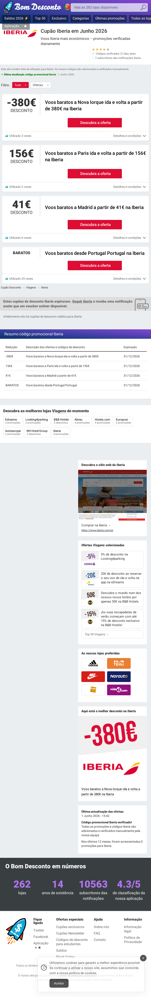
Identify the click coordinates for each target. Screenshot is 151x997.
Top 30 (40, 18)
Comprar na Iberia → (96, 525)
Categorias (81, 18)
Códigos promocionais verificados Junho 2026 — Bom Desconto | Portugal (41, 8)
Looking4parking (37, 421)
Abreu (82, 421)
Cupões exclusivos (70, 927)
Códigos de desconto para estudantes (72, 942)
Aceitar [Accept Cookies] (59, 986)
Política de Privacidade (133, 940)
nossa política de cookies (77, 976)
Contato (100, 940)
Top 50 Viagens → (97, 634)
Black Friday (65, 957)
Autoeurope (13, 432)
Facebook (40, 937)
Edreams (12, 421)
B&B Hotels (61, 421)
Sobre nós (101, 927)
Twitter (38, 930)
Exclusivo (59, 18)
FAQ (97, 933)
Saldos (61, 950)
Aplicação (11, 26)
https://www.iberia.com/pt (97, 530)
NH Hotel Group (37, 432)
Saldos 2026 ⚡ (16, 18)
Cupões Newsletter (70, 933)
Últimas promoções (110, 18)
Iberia (61, 432)
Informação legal (133, 929)
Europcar (123, 421)
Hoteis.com (103, 421)
